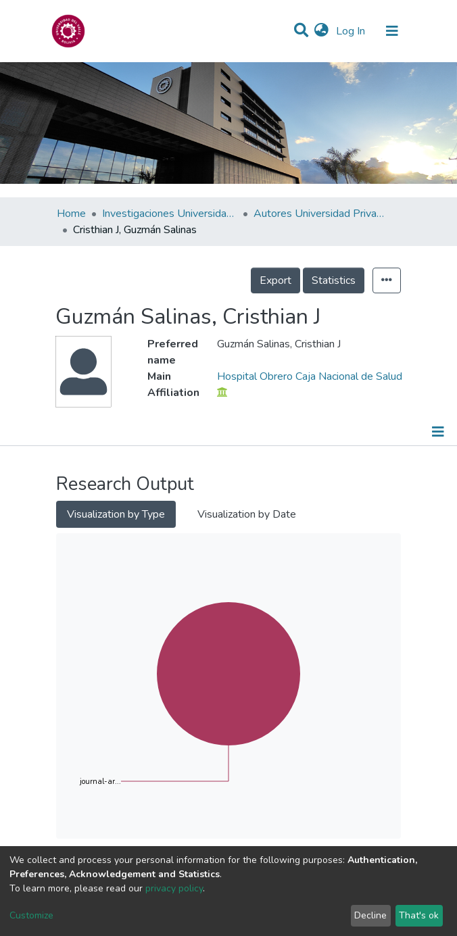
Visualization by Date (246, 514)
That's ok (419, 915)
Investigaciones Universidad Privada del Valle (169, 213)
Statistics (334, 280)
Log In (352, 31)
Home (71, 213)
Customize (31, 915)
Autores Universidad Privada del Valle (321, 213)
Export (275, 280)
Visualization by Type (116, 514)
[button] (321, 31)
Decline (370, 915)
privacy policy (174, 888)
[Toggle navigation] (392, 31)
